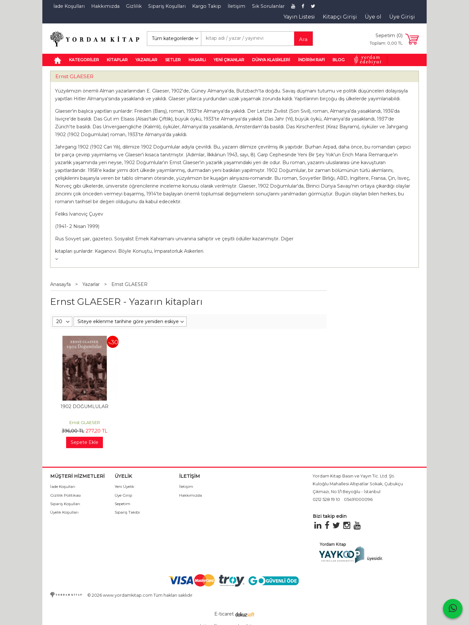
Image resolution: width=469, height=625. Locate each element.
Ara (303, 39)
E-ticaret (224, 614)
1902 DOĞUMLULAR (84, 406)
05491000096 (358, 499)
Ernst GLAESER (74, 76)
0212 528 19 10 (326, 499)
